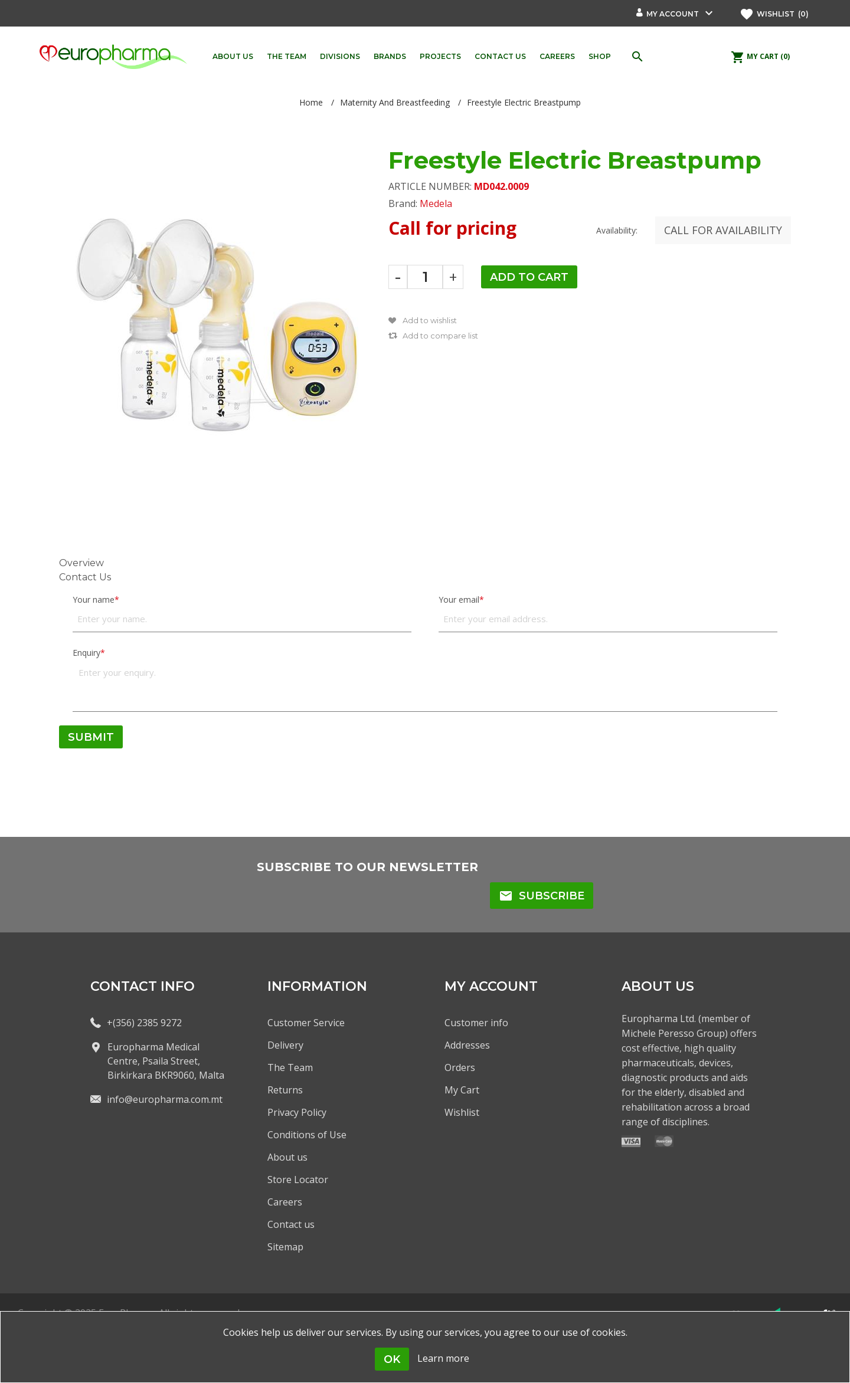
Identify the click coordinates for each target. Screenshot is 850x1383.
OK (392, 1359)
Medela (436, 203)
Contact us (291, 1224)
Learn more (443, 1358)
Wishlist (461, 1112)
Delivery (285, 1045)
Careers (284, 1201)
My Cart (461, 1089)
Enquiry (86, 652)
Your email (459, 599)
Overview (81, 563)
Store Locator (297, 1179)
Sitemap (285, 1246)
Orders (459, 1067)
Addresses (467, 1045)
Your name (94, 599)
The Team (290, 1067)
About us (287, 1157)
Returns (285, 1089)
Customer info (476, 1022)
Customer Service (306, 1022)
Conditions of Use (306, 1134)
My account (672, 13)
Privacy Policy (296, 1112)
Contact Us (85, 577)
